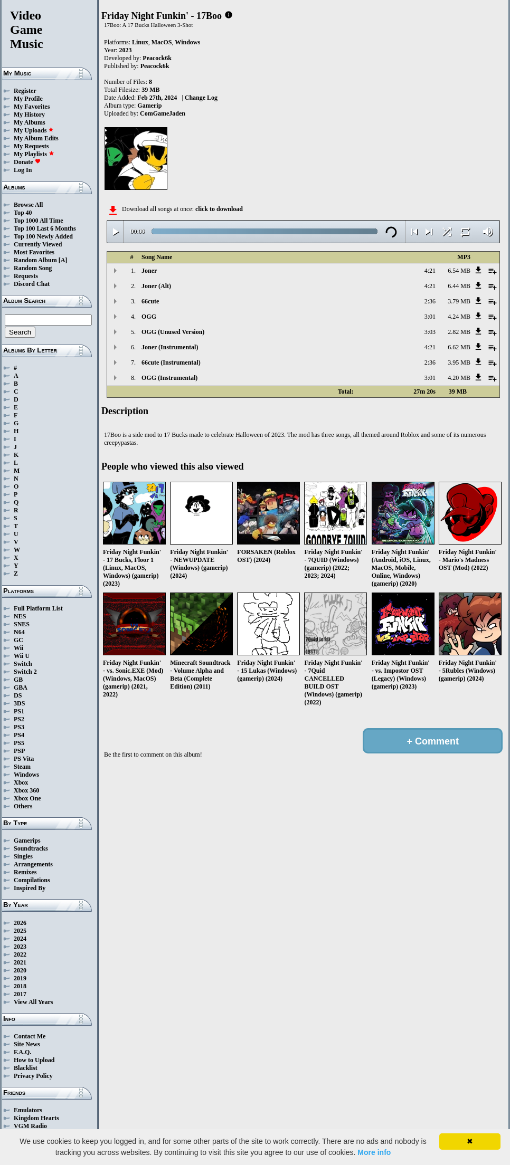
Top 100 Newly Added (43, 236)
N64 (19, 632)
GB (18, 679)
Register (25, 90)
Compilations (32, 880)
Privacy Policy (33, 1076)
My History (29, 114)
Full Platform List (38, 608)
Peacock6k (157, 58)
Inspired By (29, 888)
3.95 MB (459, 362)
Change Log (201, 97)
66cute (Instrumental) (171, 362)
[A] (63, 260)
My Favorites (32, 106)
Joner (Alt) (156, 286)
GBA (20, 687)
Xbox (21, 782)
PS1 (19, 711)
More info (374, 1152)
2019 (20, 978)
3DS (19, 703)
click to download (219, 209)
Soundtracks (31, 848)
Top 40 (23, 212)
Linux (140, 42)
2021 (20, 962)
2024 (20, 938)
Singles (23, 856)
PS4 (19, 735)
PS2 (19, 719)
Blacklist (25, 1068)
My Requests (31, 146)
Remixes (25, 872)
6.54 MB (459, 270)
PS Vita (24, 758)
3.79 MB (459, 301)
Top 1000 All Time (38, 220)
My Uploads (34, 130)
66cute (150, 301)
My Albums (29, 122)
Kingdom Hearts (36, 1118)
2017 (20, 994)
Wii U (22, 656)
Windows (26, 774)
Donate (27, 162)
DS (18, 695)
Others (23, 806)
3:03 (430, 332)
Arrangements (33, 864)
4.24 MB (459, 316)
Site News (27, 1044)
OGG (148, 316)
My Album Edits (36, 138)
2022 (20, 954)
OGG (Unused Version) (172, 332)
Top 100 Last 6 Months (45, 228)
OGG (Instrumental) (169, 377)
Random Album (35, 260)
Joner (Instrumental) (169, 347)
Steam (22, 766)
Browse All (28, 204)
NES (20, 616)
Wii (18, 648)
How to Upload (34, 1060)
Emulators (28, 1110)
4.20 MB (459, 377)
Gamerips (27, 840)
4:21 (430, 270)
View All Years (33, 1002)
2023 (20, 946)
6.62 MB (459, 347)
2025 (20, 930)
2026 (20, 923)
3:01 (430, 316)
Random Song (33, 268)
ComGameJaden (162, 113)
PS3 (19, 727)
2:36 (430, 301)
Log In (23, 170)
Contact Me (29, 1036)
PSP (19, 751)
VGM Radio (30, 1126)
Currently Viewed (38, 244)
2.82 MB (459, 332)
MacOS (162, 42)
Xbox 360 (26, 790)
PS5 (19, 743)
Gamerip (149, 105)
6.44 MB (459, 286)
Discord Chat (32, 284)
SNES (22, 624)
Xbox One (27, 798)
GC (18, 640)
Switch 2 (25, 671)
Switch (23, 663)
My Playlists (34, 154)
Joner (149, 270)
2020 (20, 970)
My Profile (28, 98)
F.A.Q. (22, 1052)
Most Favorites (34, 252)
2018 (20, 986)
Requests (26, 276)
